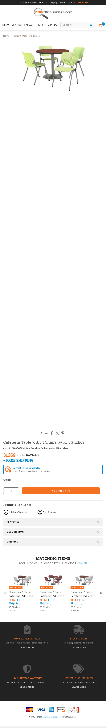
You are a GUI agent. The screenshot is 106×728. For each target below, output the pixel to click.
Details (47, 471)
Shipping (53, 2)
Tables (28, 24)
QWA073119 (13, 610)
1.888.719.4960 (81, 2)
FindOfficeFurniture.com (51, 717)
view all (82, 563)
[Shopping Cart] (101, 25)
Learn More (27, 647)
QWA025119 (44, 610)
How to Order (66, 2)
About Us (43, 2)
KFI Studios (61, 448)
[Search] (91, 24)
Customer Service (28, 2)
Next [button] (101, 593)
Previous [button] (4, 593)
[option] (22, 593)
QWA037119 (75, 610)
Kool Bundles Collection (39, 448)
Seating (17, 24)
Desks (6, 24)
